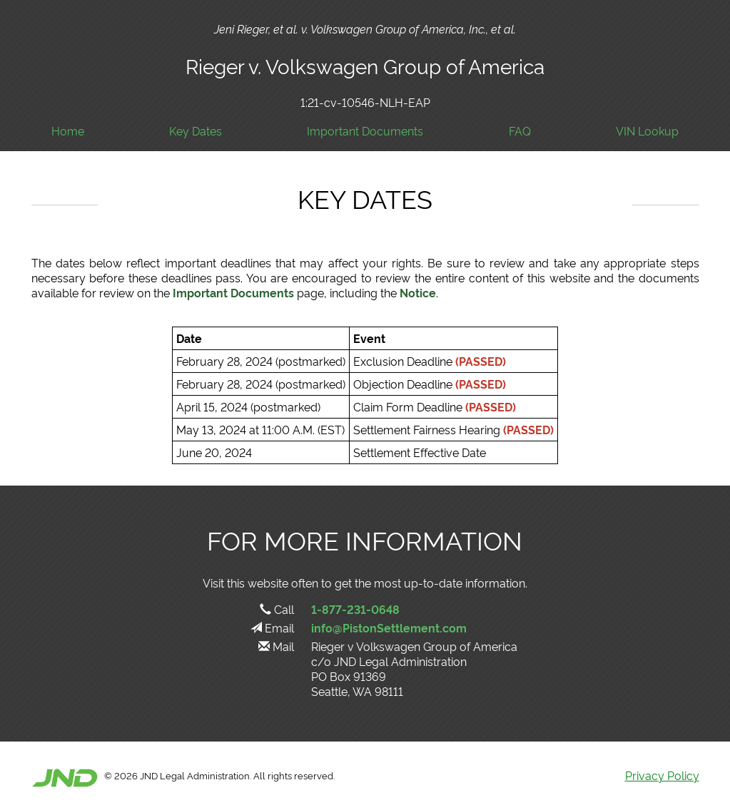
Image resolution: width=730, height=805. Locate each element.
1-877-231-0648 (355, 609)
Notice (418, 292)
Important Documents (365, 130)
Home (67, 130)
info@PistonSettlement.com (389, 627)
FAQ (520, 130)
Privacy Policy (662, 775)
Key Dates (195, 130)
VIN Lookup (647, 130)
